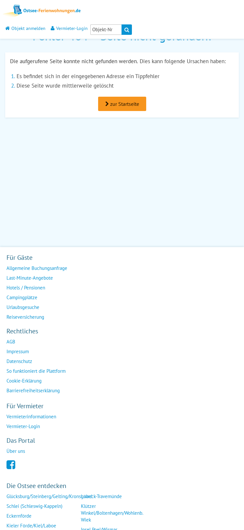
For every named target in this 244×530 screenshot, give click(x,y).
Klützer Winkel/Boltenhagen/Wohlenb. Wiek (112, 513)
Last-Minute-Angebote (29, 278)
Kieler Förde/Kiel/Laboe (31, 526)
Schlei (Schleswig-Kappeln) (34, 506)
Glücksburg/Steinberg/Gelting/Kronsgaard (49, 496)
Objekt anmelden (25, 28)
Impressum (17, 351)
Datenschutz (19, 361)
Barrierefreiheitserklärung (33, 390)
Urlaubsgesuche (22, 307)
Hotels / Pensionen (25, 288)
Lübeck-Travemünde (101, 496)
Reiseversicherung (25, 317)
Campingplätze (21, 297)
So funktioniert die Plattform (36, 371)
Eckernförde (19, 516)
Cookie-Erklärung (24, 381)
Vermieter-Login (69, 28)
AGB (10, 342)
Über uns (15, 451)
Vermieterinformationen (31, 416)
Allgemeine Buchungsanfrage (36, 268)
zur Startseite (122, 104)
